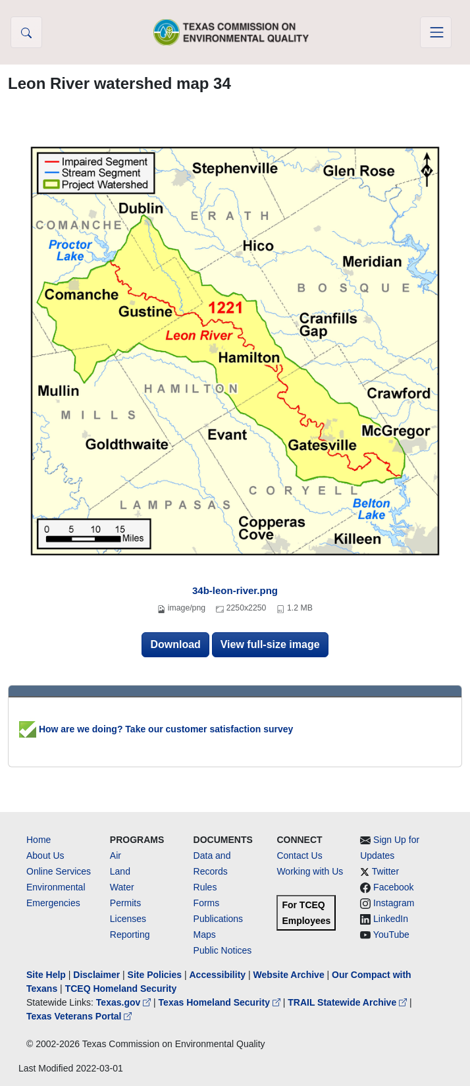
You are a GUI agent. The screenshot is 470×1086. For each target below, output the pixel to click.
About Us (45, 855)
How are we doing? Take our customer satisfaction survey (156, 729)
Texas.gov (124, 1002)
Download (175, 644)
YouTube (391, 934)
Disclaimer (96, 974)
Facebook (393, 887)
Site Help (46, 974)
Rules (205, 887)
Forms (207, 903)
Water (122, 887)
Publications (219, 918)
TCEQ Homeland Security (121, 988)
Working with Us (309, 871)
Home (38, 839)
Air (115, 855)
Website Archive (289, 974)
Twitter (385, 871)
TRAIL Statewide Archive (348, 1002)
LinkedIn (390, 918)
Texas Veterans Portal (79, 1016)
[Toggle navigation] (436, 32)
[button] (26, 32)
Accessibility (218, 974)
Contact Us (299, 855)
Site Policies (155, 974)
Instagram (393, 903)
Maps (205, 934)
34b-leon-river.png (235, 590)
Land (120, 871)
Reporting (130, 934)
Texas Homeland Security (221, 1002)
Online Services (58, 871)
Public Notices (223, 950)
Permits (125, 903)
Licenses (128, 918)
